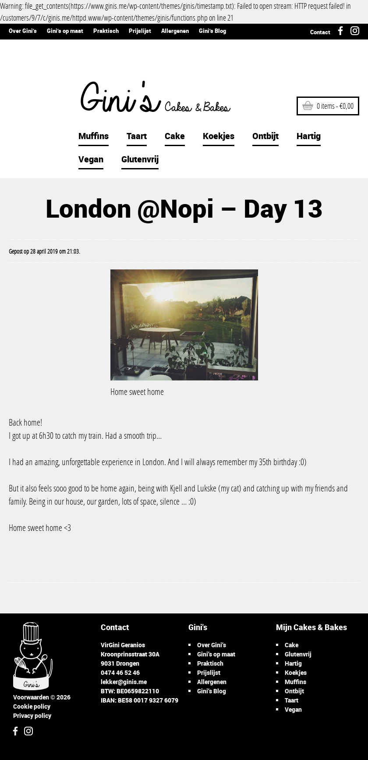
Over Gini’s (23, 31)
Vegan (90, 159)
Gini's (148, 101)
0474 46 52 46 (120, 672)
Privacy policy (32, 715)
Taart (137, 136)
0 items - (328, 105)
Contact (320, 32)
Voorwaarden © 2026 (42, 697)
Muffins (93, 136)
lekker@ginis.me (124, 682)
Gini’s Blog (212, 31)
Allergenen (175, 31)
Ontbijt (265, 136)
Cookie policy (31, 706)
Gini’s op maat (65, 31)
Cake (175, 136)
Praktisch (106, 31)
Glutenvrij (140, 159)
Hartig (309, 136)
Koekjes (218, 136)
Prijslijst (140, 31)
